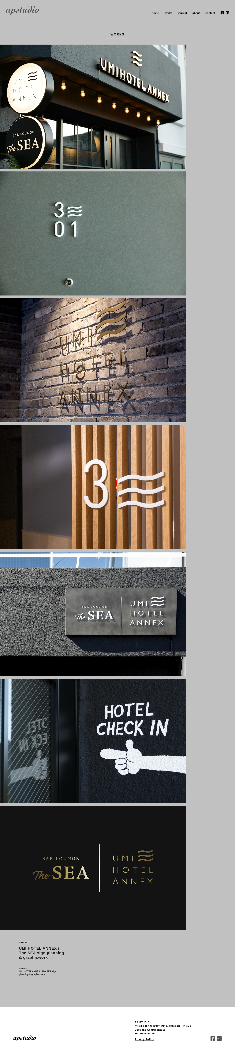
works (168, 13)
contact (210, 13)
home (155, 13)
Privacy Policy (144, 1039)
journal (182, 13)
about (196, 13)
